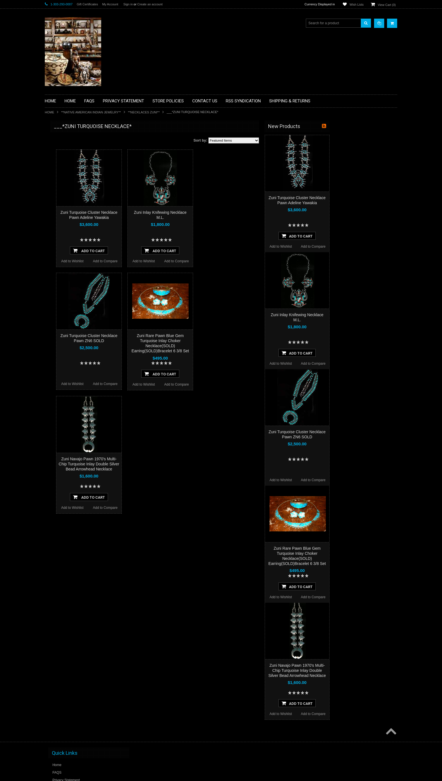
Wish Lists (357, 4)
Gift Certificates (87, 4)
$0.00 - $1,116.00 (61, 347)
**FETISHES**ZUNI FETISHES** (73, 206)
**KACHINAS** (59, 216)
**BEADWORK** (60, 173)
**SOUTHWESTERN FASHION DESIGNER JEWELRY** (71, 285)
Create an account (150, 4)
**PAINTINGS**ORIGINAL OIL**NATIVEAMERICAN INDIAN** (74, 256)
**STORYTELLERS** (64, 311)
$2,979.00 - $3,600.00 (64, 385)
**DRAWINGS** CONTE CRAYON (74, 197)
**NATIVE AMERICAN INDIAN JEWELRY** (91, 112)
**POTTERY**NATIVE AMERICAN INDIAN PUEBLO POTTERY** (74, 299)
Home (49, 112)
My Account (110, 4)
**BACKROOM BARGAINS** (70, 139)
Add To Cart (157, 250)
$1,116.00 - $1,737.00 (64, 356)
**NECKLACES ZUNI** (144, 112)
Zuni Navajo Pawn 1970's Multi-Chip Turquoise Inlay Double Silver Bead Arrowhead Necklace (156, 464)
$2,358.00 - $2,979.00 (64, 376)
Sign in (128, 4)
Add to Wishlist (140, 261)
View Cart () (387, 4)
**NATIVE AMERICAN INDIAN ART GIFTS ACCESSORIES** (74, 227)
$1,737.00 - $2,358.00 (64, 366)
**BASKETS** (58, 149)
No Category (57, 321)
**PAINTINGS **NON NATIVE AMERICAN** (70, 161)
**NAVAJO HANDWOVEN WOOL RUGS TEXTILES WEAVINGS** (78, 270)
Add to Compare (173, 261)
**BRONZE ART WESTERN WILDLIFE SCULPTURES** (77, 184)
